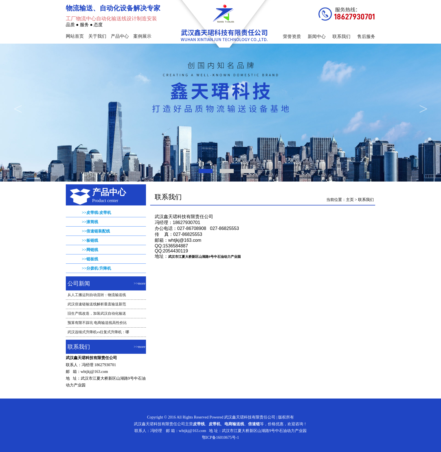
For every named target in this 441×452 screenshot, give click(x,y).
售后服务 (366, 36)
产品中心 (120, 36)
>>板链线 (90, 240)
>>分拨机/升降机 (96, 268)
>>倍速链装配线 (96, 231)
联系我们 (341, 36)
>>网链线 (90, 250)
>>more (139, 283)
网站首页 (75, 36)
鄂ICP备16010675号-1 (220, 437)
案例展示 (142, 36)
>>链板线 (90, 259)
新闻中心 (317, 36)
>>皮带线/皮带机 (96, 213)
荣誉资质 (292, 36)
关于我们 (97, 36)
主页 (350, 200)
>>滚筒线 (90, 222)
